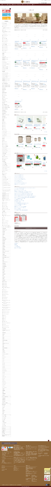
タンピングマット (5, 147)
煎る (3, 413)
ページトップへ (48, 440)
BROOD (4, 243)
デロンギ (4, 372)
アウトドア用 (4, 416)
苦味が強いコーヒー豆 (6, 195)
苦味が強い (4, 398)
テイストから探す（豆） (5, 396)
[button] (15, 123)
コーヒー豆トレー (5, 50)
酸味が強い (4, 399)
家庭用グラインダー (5, 59)
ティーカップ (4, 129)
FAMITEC (4, 249)
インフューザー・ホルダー (6, 225)
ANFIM (3, 234)
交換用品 (4, 161)
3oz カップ (4, 315)
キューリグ (4, 30)
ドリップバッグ (5, 205)
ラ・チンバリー (5, 387)
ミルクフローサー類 (5, 179)
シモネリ (4, 366)
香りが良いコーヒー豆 (6, 198)
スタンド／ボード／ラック (6, 167)
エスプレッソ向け (5, 206)
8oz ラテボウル (5, 284)
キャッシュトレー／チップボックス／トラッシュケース (7, 190)
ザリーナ (4, 364)
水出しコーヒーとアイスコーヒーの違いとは (20, 207)
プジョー (4, 378)
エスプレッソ (4, 123)
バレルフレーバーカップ (6, 312)
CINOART (4, 246)
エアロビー (4, 352)
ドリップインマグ (5, 222)
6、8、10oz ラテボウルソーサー (6, 288)
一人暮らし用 (4, 422)
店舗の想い (15, 244)
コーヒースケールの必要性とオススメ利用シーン (20, 204)
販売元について (28, 465)
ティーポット (4, 212)
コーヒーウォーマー (5, 74)
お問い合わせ (14, 4)
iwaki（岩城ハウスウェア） (6, 257)
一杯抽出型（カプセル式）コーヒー (7, 28)
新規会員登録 (3, 467)
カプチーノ (4, 125)
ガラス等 (4, 122)
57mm (4, 140)
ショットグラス (5, 132)
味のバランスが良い (5, 402)
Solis (3, 335)
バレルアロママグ (5, 297)
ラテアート (4, 126)
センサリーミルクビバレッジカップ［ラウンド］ (6, 307)
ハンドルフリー (5, 95)
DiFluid (3, 248)
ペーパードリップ (5, 35)
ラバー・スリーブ (5, 98)
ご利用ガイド (9, 4)
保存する (4, 410)
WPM (3, 349)
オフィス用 (4, 425)
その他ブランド (5, 117)
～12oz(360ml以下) (5, 83)
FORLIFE (4, 116)
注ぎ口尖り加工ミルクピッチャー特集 (19, 200)
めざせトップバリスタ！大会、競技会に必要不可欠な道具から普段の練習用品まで (24, 197)
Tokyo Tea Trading (5, 340)
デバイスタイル (5, 370)
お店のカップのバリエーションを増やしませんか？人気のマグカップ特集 (23, 193)
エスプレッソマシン (5, 77)
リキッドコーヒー (5, 202)
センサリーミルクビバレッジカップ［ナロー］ (6, 305)
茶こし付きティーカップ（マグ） (6, 216)
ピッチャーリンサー (5, 150)
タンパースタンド (5, 144)
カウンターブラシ (5, 156)
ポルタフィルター (5, 152)
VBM (3, 346)
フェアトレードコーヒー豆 (6, 209)
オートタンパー (5, 141)
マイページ (24, 4)
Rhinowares (4, 89)
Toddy (3, 338)
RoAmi (3, 334)
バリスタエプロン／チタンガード (7, 186)
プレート (4, 219)
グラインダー (4, 56)
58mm (4, 138)
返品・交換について (16, 470)
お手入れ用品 (4, 153)
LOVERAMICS (4, 266)
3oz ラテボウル (5, 281)
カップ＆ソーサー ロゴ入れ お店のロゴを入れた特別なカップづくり (22, 192)
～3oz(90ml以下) (5, 104)
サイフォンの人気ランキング (18, 180)
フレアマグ (4, 324)
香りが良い (4, 401)
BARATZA (4, 237)
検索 (10, 8)
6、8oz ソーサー (5, 321)
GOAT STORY (4, 255)
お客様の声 (3, 470)
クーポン (28, 4)
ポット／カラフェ (5, 168)
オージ (3, 355)
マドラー (4, 171)
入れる (3, 407)
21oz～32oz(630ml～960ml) (6, 86)
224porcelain (4, 228)
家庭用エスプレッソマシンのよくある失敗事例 (20, 206)
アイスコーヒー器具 (5, 68)
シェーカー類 (4, 177)
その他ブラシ (4, 159)
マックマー (4, 384)
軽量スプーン (4, 174)
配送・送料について (16, 468)
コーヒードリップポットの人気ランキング (19, 178)
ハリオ (3, 375)
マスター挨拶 (16, 245)
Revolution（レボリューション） (6, 331)
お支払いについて (16, 469)
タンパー (4, 137)
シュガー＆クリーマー (5, 182)
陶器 (3, 119)
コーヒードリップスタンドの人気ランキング (20, 179)
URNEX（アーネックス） (6, 343)
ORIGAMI (4, 110)
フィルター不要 (5, 38)
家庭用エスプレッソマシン (6, 80)
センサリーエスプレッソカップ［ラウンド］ (6, 303)
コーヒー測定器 (5, 164)
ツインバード (4, 26)
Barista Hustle (4, 92)
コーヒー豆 (4, 192)
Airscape (4, 231)
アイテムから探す (4, 23)
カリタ (3, 358)
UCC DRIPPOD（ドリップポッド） (6, 32)
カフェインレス (5, 203)
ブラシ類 (4, 155)
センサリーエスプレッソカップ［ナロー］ (6, 300)
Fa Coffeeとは (16, 243)
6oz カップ (4, 318)
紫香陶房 (4, 390)
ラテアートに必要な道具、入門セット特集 (19, 198)
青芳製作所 (4, 393)
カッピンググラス (5, 47)
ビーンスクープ (5, 173)
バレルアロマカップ (5, 291)
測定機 (4, 71)
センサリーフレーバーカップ (6, 309)
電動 (3, 53)
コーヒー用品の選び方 (17, 246)
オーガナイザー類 (5, 165)
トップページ (4, 4)
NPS (3, 275)
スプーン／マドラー (5, 170)
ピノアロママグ (5, 298)
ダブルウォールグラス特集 (17, 205)
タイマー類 (4, 176)
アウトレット (4, 427)
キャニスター (4, 65)
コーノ (3, 361)
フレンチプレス (5, 62)
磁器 (3, 120)
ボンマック (4, 381)
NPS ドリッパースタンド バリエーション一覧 (20, 190)
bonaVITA (4, 240)
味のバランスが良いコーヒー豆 (6, 200)
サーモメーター (5, 135)
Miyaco (3, 269)
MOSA (3, 272)
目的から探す (4, 404)
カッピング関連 (5, 44)
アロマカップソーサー (6, 294)
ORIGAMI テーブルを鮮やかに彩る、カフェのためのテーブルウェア (23, 191)
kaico (3, 260)
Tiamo (3, 337)
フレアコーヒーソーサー (6, 327)
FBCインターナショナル (6, 251)
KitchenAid (4, 263)
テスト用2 (3, 433)
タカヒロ (4, 367)
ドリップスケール (5, 41)
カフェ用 (4, 419)
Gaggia (4, 254)
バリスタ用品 (4, 162)
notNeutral (4, 113)
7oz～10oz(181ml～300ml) (6, 107)
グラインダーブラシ (5, 158)
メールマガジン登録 (4, 469)
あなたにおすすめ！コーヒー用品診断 (6, 435)
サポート (15, 465)
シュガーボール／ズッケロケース (7, 188)
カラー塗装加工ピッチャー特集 (18, 199)
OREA (3, 278)
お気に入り (19, 4)
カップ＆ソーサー (5, 101)
